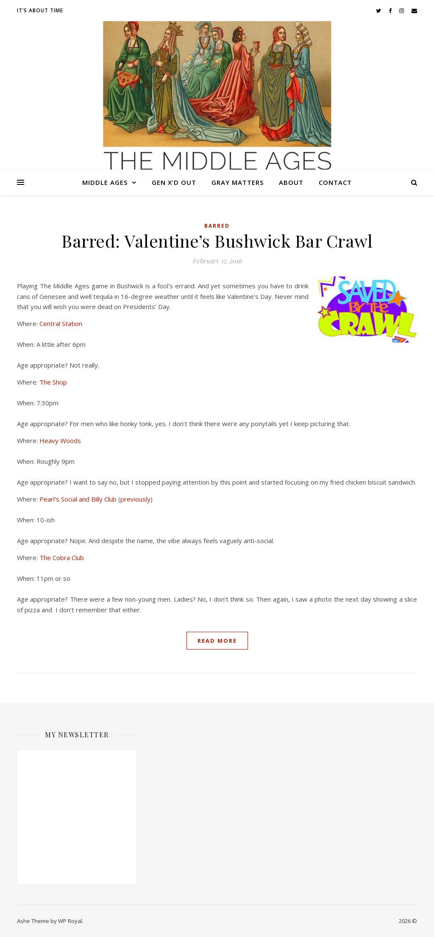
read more (217, 640)
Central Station (60, 323)
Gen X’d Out (174, 182)
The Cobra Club (61, 557)
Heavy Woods (60, 440)
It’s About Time (40, 10)
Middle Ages (105, 182)
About (291, 182)
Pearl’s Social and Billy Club (78, 499)
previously (135, 499)
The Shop (53, 382)
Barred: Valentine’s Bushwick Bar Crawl (217, 240)
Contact (335, 182)
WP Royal (70, 921)
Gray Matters (237, 182)
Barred (217, 225)
